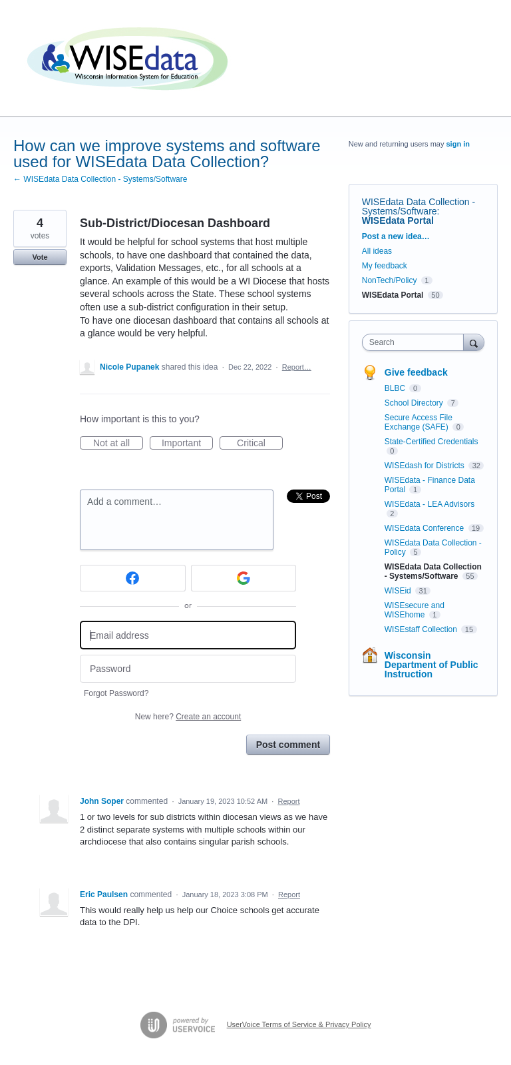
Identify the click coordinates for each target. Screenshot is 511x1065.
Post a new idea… (396, 236)
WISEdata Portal (398, 220)
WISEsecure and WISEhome (414, 610)
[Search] (473, 342)
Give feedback (416, 372)
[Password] (188, 669)
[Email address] (188, 635)
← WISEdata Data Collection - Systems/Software (100, 179)
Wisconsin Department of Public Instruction (431, 664)
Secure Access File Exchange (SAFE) (418, 422)
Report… (296, 367)
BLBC (396, 388)
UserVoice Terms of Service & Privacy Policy (299, 1024)
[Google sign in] (244, 578)
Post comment (288, 744)
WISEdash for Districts (425, 465)
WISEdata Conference (425, 528)
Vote (39, 257)
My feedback (384, 265)
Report (288, 801)
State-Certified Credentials (431, 441)
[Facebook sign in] (133, 578)
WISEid (399, 590)
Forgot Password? (116, 693)
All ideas (377, 251)
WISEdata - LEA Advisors (429, 504)
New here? (188, 716)
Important (187, 444)
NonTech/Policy (389, 280)
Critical (260, 444)
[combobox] (416, 342)
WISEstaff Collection (422, 629)
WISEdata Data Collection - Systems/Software (418, 206)
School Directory (415, 403)
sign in (458, 144)
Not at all (118, 444)
